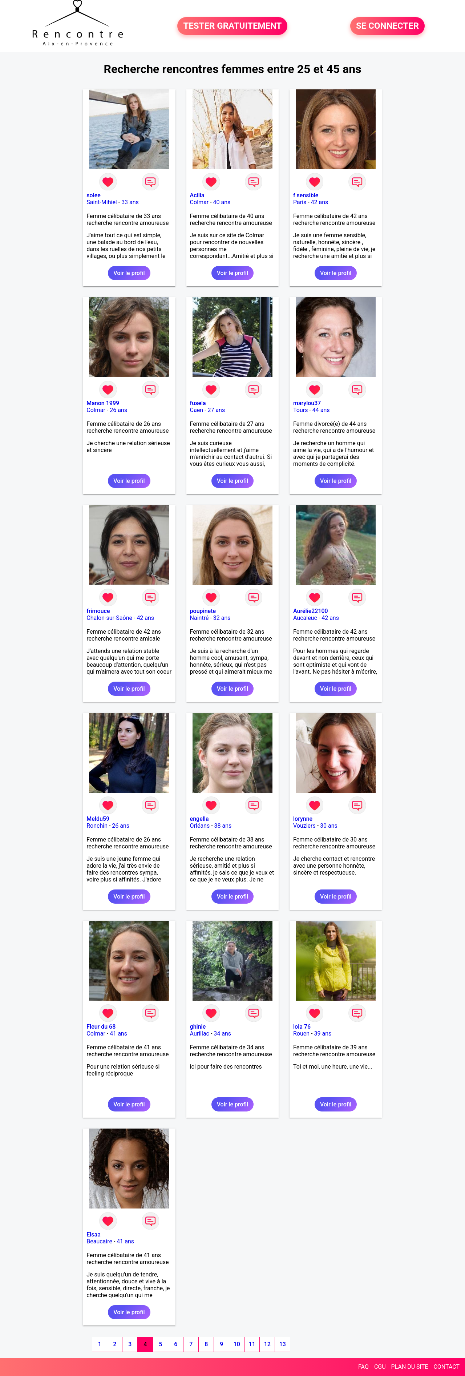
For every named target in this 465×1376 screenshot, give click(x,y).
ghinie (198, 1026)
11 (252, 1344)
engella (199, 818)
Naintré (199, 617)
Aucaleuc (305, 617)
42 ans (319, 202)
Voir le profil (129, 273)
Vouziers (304, 825)
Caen (196, 410)
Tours (300, 410)
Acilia (197, 195)
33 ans (130, 202)
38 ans (223, 825)
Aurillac (199, 1033)
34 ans (222, 1033)
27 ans (216, 410)
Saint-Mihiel (101, 202)
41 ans (118, 1033)
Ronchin (97, 825)
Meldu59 (97, 818)
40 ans (222, 202)
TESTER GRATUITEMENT (232, 26)
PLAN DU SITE (409, 1366)
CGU (380, 1366)
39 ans (322, 1033)
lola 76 (302, 1026)
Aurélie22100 (310, 611)
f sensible (305, 195)
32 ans (222, 617)
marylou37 (307, 403)
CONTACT (446, 1366)
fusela (198, 403)
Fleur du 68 (101, 1026)
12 (267, 1344)
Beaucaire (99, 1241)
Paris (299, 202)
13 (282, 1344)
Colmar (199, 202)
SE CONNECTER (387, 26)
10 (237, 1344)
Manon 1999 (102, 403)
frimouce (98, 611)
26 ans (118, 410)
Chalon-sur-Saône (109, 617)
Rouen (301, 1033)
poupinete (203, 611)
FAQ (363, 1366)
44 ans (321, 410)
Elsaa (93, 1234)
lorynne (302, 818)
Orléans (200, 825)
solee (93, 195)
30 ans (328, 825)
